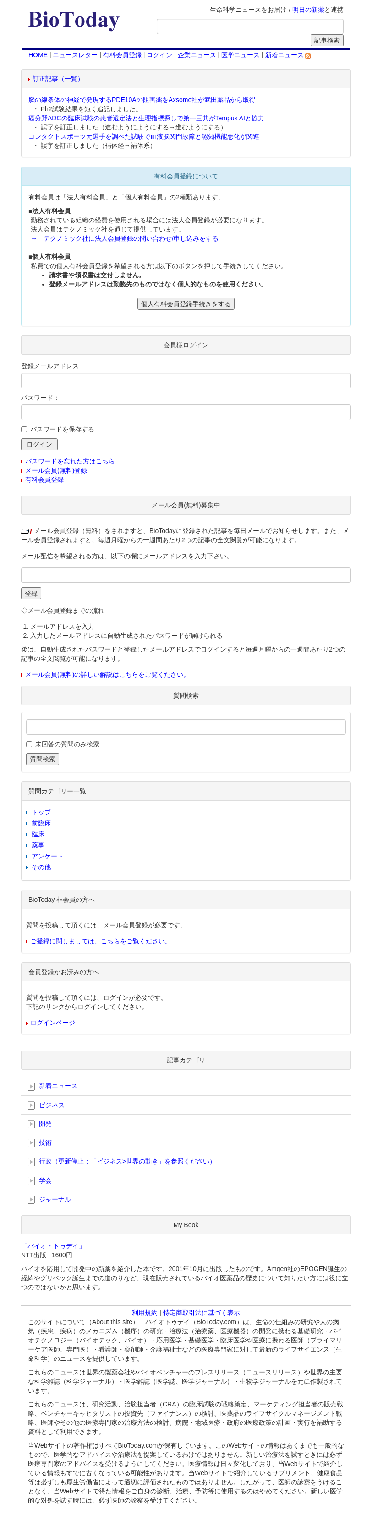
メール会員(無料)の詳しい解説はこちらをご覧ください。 (107, 674)
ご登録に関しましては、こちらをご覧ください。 (100, 941)
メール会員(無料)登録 (56, 470)
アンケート (48, 856)
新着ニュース (288, 55)
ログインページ (52, 1022)
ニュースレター (75, 55)
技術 (40, 1143)
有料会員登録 (122, 55)
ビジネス (46, 1105)
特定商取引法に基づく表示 (201, 1312)
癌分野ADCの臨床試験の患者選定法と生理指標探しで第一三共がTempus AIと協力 (146, 118)
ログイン (159, 55)
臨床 (38, 834)
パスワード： (40, 397)
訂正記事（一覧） (58, 78)
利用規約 (145, 1312)
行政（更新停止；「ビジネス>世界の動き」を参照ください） (122, 1162)
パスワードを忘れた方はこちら (70, 461)
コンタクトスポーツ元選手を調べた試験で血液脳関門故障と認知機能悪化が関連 (143, 136)
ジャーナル (49, 1200)
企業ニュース (197, 55)
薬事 (38, 845)
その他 (41, 867)
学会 (40, 1181)
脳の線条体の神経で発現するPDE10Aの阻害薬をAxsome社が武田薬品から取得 (142, 99)
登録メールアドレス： (53, 366)
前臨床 (41, 823)
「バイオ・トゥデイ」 (53, 1246)
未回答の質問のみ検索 (67, 744)
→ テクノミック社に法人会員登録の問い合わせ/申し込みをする (125, 238)
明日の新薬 (308, 9)
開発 (40, 1124)
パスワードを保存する (62, 429)
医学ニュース (240, 55)
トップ (41, 812)
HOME (38, 55)
